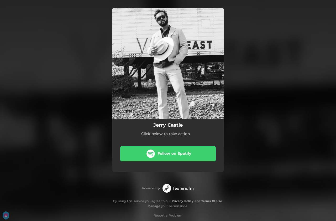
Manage (154, 206)
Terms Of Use (211, 201)
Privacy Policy (182, 201)
